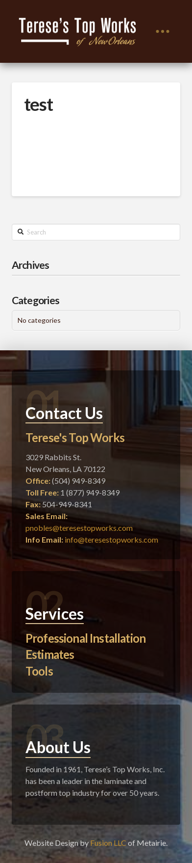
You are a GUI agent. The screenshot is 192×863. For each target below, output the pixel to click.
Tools (39, 671)
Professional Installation (85, 638)
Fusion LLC (108, 842)
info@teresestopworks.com (111, 539)
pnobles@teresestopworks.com (79, 527)
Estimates (49, 654)
